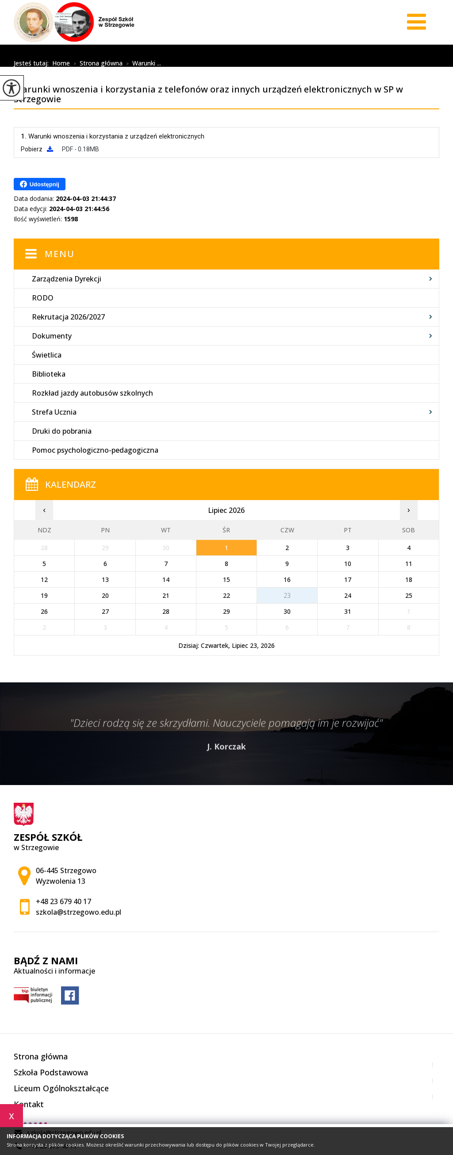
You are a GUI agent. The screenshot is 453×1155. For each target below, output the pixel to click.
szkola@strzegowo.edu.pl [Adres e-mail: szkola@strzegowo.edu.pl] (78, 912)
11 (408, 563)
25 (408, 595)
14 (165, 579)
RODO (43, 298)
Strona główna (96, 63)
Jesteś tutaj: (33, 63)
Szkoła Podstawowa (51, 1072)
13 (105, 579)
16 (287, 579)
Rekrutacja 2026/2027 (68, 317)
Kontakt (29, 1104)
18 (408, 579)
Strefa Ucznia (54, 412)
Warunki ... (142, 63)
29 (226, 611)
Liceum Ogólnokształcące (61, 1088)
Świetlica (46, 355)
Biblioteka (48, 374)
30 (287, 611)
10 (347, 563)
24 (347, 595)
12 (44, 579)
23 (287, 595)
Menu (60, 254)
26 (44, 611)
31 (347, 611)
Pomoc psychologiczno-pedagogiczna (95, 450)
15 (226, 579)
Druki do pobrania (62, 431)
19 (44, 595)
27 (105, 611)
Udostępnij (39, 184)
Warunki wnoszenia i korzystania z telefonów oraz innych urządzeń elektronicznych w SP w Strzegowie (219, 52)
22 (226, 595)
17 (347, 579)
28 (165, 611)
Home (61, 63)
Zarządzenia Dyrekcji (66, 279)
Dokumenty (52, 336)
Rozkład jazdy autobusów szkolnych (92, 393)
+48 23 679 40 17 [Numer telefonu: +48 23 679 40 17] (63, 901)
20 (105, 595)
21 (165, 595)
